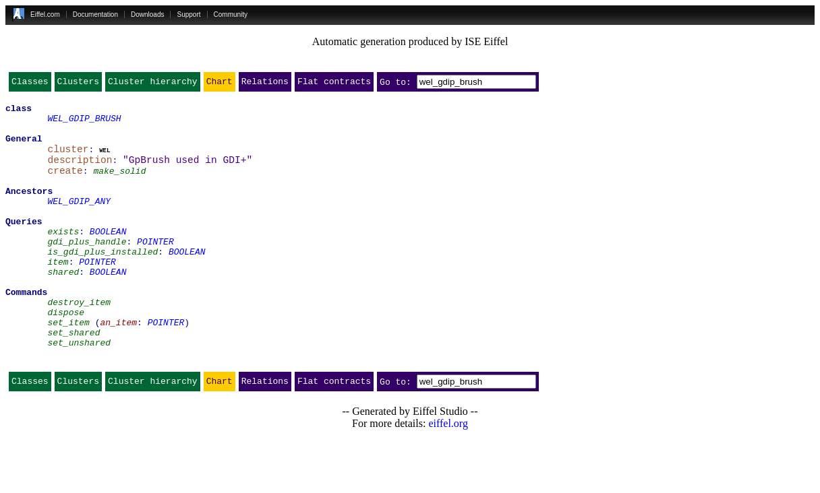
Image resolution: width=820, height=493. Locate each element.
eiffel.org (448, 476)
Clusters (78, 84)
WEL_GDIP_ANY (79, 221)
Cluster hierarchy (153, 84)
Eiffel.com (45, 14)
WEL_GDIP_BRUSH (84, 124)
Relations (265, 84)
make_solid (119, 184)
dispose (65, 354)
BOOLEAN (108, 257)
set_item (68, 366)
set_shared (73, 378)
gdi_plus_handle (86, 269)
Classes (30, 84)
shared (63, 306)
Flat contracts (334, 84)
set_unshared (79, 391)
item (57, 294)
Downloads (147, 14)
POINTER (155, 269)
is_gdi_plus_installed (102, 281)
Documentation (95, 14)
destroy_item (79, 342)
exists (63, 257)
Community (231, 14)
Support (188, 14)
